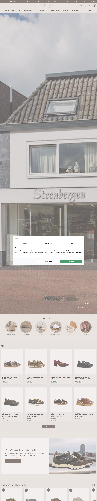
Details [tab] (72, 243)
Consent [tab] (25, 243)
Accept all (71, 261)
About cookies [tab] (48, 243)
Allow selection (48, 261)
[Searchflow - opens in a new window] (80, 238)
